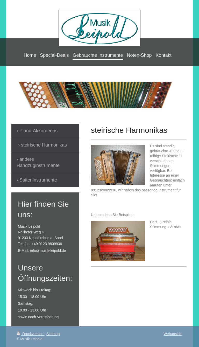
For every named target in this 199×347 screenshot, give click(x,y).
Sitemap (53, 334)
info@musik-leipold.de (48, 250)
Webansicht (173, 334)
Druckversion (30, 334)
